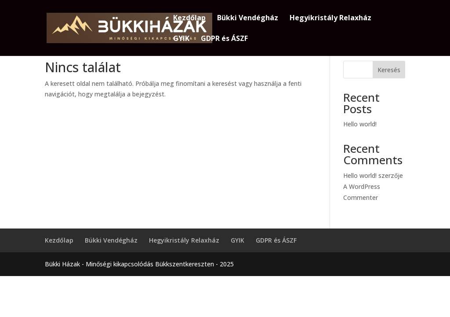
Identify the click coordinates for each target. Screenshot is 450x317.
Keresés (388, 70)
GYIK (181, 39)
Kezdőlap (189, 18)
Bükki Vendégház (247, 18)
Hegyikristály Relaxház (330, 18)
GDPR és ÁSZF (224, 39)
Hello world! (360, 124)
